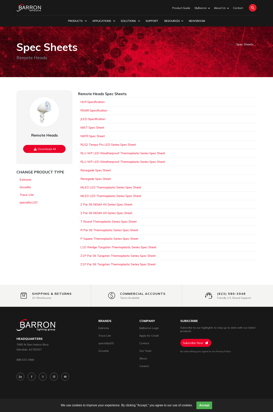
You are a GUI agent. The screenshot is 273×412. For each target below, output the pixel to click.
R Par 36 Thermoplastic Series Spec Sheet (109, 230)
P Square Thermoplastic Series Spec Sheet (109, 238)
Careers (144, 366)
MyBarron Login (149, 328)
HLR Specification (92, 102)
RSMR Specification (93, 110)
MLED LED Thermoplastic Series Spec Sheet (110, 187)
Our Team (145, 351)
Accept (204, 405)
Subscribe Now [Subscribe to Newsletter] (195, 343)
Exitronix (25, 179)
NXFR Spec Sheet (92, 136)
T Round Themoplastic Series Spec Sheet (108, 221)
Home (232, 44)
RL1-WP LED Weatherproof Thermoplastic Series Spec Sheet (122, 153)
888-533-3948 (25, 359)
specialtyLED (29, 202)
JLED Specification (92, 119)
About (143, 358)
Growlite (25, 187)
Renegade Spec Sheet (95, 170)
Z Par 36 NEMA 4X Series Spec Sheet (106, 204)
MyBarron (202, 8)
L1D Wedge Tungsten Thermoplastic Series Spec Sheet (118, 247)
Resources (173, 21)
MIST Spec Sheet (92, 127)
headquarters (29, 339)
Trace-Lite (27, 195)
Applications (103, 21)
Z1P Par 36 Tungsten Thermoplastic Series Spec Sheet (118, 256)
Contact (238, 8)
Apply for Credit (149, 335)
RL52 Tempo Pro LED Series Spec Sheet (108, 144)
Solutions (130, 21)
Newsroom (197, 21)
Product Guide (181, 8)
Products (77, 21)
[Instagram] (54, 376)
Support (152, 21)
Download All (45, 149)
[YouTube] (65, 376)
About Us (221, 8)
